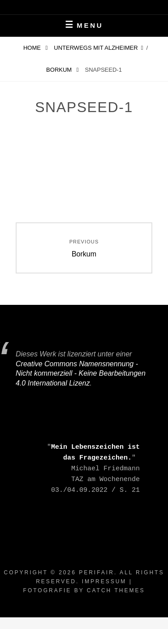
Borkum (59, 69)
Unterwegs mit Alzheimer (96, 47)
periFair (96, 572)
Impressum (104, 581)
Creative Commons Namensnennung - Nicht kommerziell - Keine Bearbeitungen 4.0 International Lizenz (81, 373)
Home (33, 47)
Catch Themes (116, 590)
